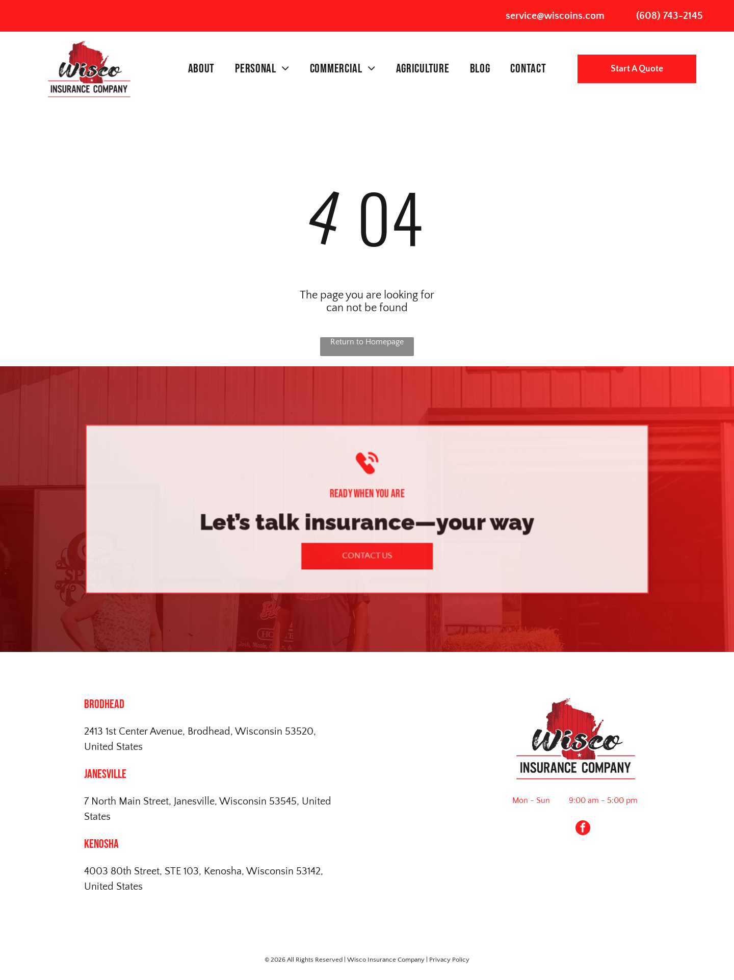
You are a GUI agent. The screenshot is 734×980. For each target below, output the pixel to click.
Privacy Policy (449, 959)
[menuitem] (201, 69)
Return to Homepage (367, 341)
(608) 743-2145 (669, 15)
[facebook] (582, 829)
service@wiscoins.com (555, 15)
